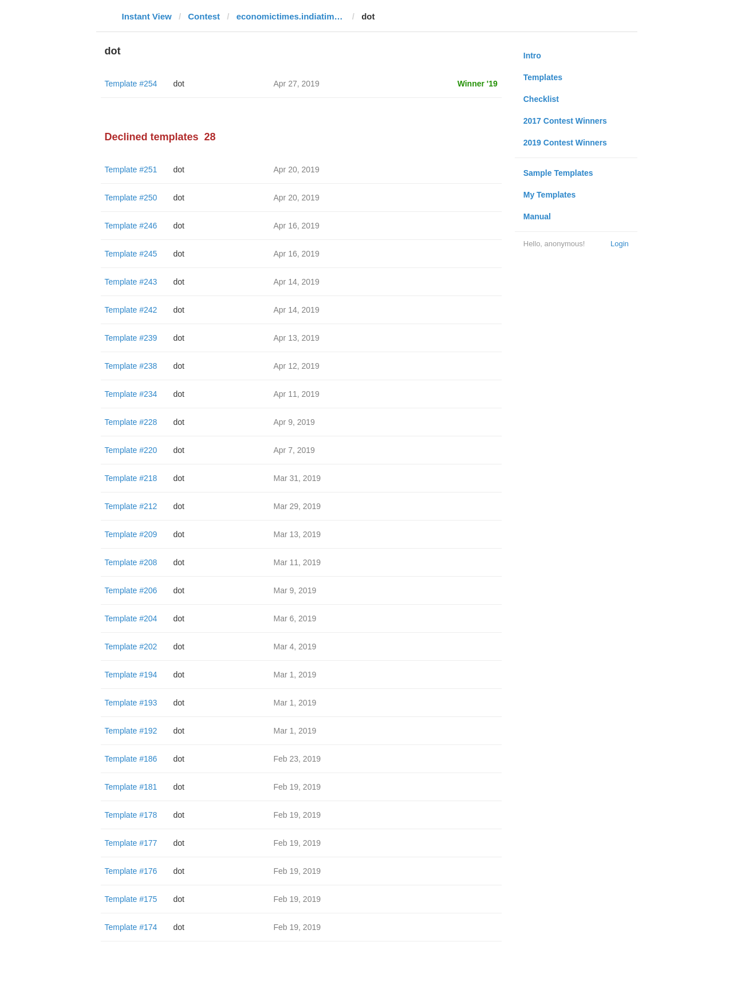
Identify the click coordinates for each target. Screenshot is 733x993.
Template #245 (131, 253)
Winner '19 (478, 83)
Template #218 (131, 478)
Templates (542, 77)
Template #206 (131, 590)
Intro (532, 55)
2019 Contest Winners (565, 142)
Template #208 (131, 562)
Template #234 (131, 394)
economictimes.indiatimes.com (291, 16)
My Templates (549, 194)
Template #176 (131, 871)
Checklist (541, 99)
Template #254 (131, 83)
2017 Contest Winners (565, 120)
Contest (204, 16)
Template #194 (131, 674)
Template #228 (131, 422)
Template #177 (131, 843)
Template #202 (131, 646)
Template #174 (131, 927)
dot (179, 83)
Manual (537, 216)
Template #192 (131, 730)
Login (619, 243)
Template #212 (131, 506)
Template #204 (131, 618)
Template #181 (131, 786)
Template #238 (131, 366)
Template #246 (131, 225)
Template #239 (131, 337)
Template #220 (131, 450)
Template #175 (131, 899)
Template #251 (131, 169)
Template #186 (131, 758)
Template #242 (131, 309)
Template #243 (131, 281)
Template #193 (131, 702)
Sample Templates (558, 173)
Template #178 (131, 814)
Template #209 (131, 534)
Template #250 (131, 197)
